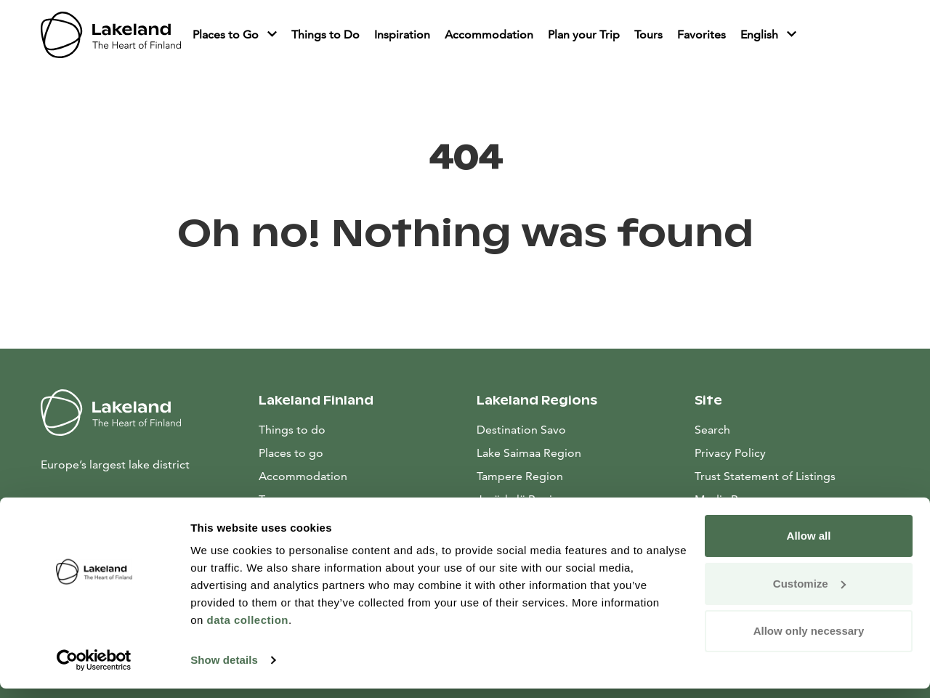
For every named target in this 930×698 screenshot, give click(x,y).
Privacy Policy (730, 453)
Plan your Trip (584, 34)
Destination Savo (521, 430)
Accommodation (489, 34)
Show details (224, 669)
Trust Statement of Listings (765, 476)
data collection (247, 629)
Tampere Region (520, 476)
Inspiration (402, 34)
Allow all (809, 545)
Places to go (291, 453)
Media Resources (792, 498)
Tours (648, 34)
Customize (809, 592)
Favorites (701, 34)
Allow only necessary (809, 640)
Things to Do (325, 34)
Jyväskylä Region (521, 499)
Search (712, 430)
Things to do (292, 430)
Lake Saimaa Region (529, 453)
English (760, 34)
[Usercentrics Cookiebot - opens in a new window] (94, 670)
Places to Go (227, 34)
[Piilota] (272, 35)
